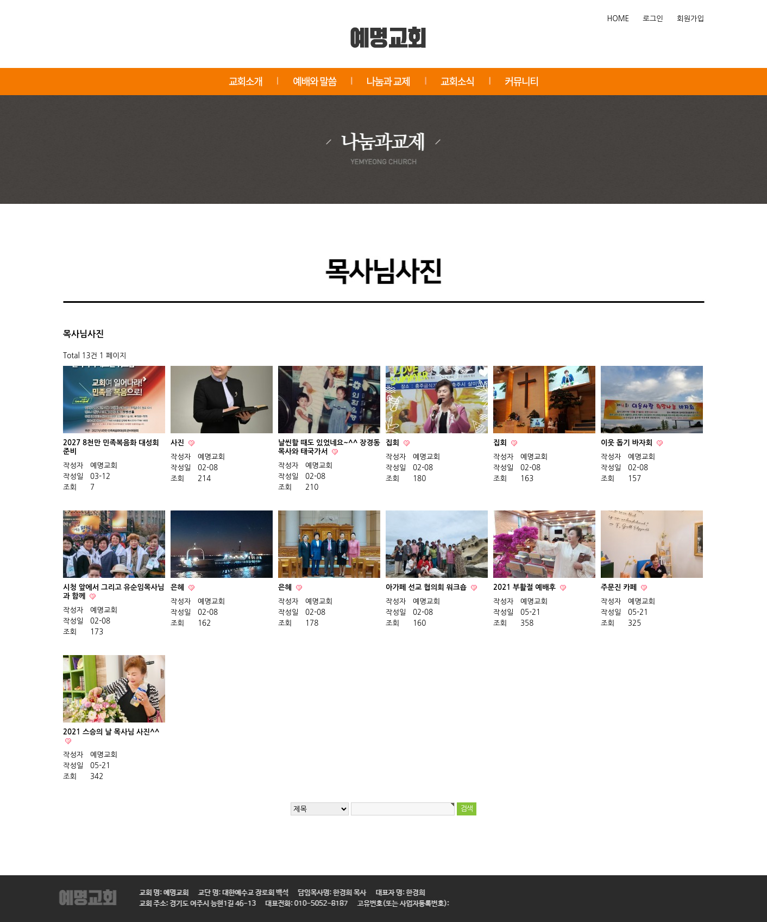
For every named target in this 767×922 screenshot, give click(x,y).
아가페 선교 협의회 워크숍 (427, 587)
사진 (178, 442)
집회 (393, 442)
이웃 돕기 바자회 (628, 442)
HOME (618, 18)
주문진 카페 (620, 587)
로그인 (653, 18)
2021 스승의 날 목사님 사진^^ (111, 732)
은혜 (178, 587)
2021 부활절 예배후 (525, 587)
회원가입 (690, 18)
